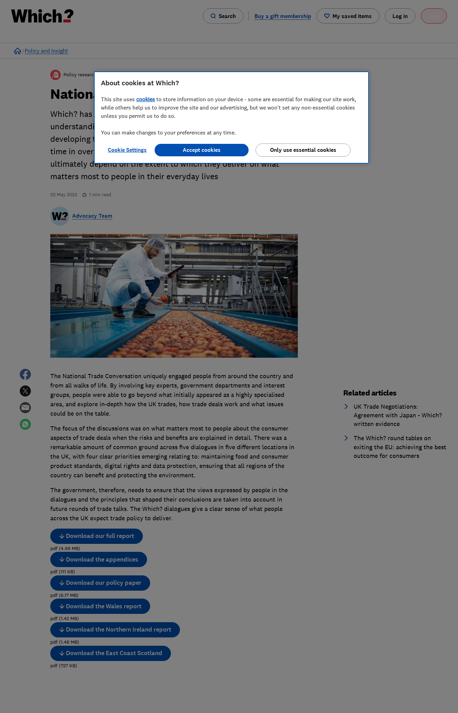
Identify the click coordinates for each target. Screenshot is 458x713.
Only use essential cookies (303, 150)
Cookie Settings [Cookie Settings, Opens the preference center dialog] (127, 150)
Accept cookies (202, 150)
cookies (145, 99)
